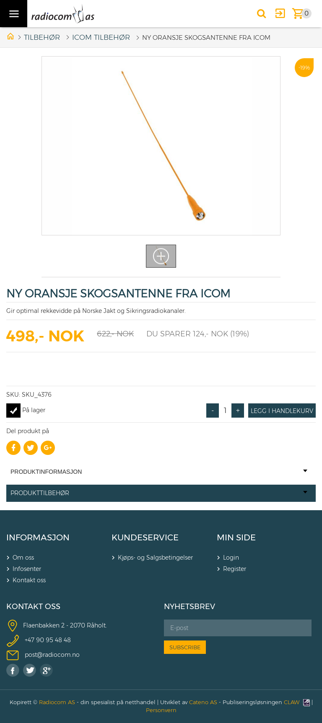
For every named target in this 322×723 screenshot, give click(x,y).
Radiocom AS (57, 702)
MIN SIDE (236, 537)
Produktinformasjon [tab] (158, 471)
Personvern (161, 710)
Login (231, 557)
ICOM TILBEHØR (101, 37)
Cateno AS (203, 702)
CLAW (297, 702)
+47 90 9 (37, 639)
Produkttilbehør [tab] (158, 493)
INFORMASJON (38, 537)
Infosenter (27, 569)
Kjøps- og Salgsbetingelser (155, 557)
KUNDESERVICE (145, 537)
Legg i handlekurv (282, 411)
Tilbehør (42, 37)
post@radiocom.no (52, 654)
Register (234, 569)
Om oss (23, 557)
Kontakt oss (29, 580)
